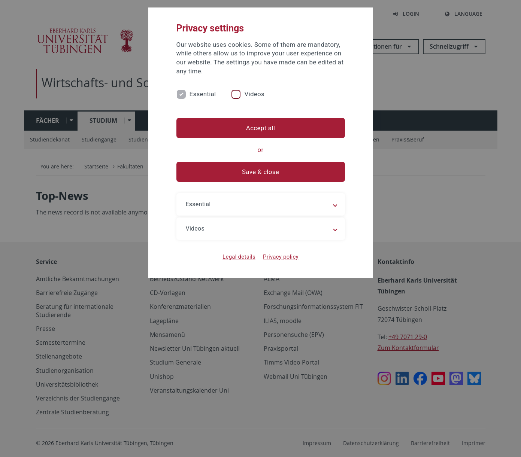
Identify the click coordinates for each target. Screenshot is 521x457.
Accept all (260, 128)
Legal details (238, 256)
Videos (254, 94)
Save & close (260, 172)
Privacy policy (281, 256)
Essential (203, 94)
